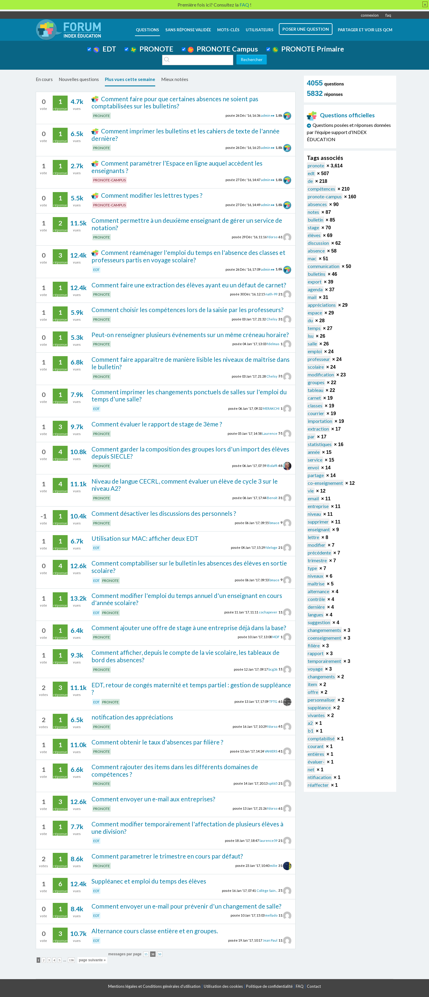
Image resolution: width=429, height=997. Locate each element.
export (314, 281)
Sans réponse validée (188, 29)
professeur (319, 359)
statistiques (320, 444)
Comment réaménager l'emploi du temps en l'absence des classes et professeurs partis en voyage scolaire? (188, 256)
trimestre (317, 560)
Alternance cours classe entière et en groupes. (154, 930)
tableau (315, 390)
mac (312, 258)
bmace (274, 522)
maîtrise (316, 583)
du (310, 320)
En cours (44, 79)
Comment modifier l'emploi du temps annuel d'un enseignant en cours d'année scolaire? (186, 599)
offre (313, 692)
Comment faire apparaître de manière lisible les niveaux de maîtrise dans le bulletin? (190, 363)
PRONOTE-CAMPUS (109, 180)
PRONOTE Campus (223, 49)
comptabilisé (321, 738)
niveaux (315, 576)
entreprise (318, 506)
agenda (315, 289)
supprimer (318, 521)
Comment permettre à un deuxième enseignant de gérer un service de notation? (186, 223)
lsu (310, 336)
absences (317, 204)
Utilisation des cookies (223, 986)
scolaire (316, 367)
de (310, 181)
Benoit (272, 498)
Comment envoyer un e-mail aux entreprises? (153, 799)
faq (388, 15)
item (312, 684)
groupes (316, 382)
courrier (316, 413)
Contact (314, 986)
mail (312, 297)
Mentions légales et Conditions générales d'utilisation (154, 986)
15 (146, 954)
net (311, 769)
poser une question (305, 29)
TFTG (273, 701)
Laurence (269, 433)
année (314, 452)
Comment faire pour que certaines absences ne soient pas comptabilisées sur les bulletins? (174, 102)
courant (316, 746)
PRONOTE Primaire (308, 49)
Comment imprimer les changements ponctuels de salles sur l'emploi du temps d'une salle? (189, 395)
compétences (321, 188)
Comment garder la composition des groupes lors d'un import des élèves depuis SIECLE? (190, 452)
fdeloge (271, 547)
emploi (315, 351)
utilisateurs (259, 29)
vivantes (316, 715)
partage (316, 475)
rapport (316, 653)
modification (321, 374)
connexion (370, 15)
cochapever (268, 612)
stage (313, 227)
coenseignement (324, 638)
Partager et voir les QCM (365, 29)
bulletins (316, 274)
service (315, 459)
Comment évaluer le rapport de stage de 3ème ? (156, 424)
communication (323, 266)
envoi (313, 467)
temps (314, 328)
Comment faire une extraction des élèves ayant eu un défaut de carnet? (188, 285)
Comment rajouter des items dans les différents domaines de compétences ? (174, 770)
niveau (314, 514)
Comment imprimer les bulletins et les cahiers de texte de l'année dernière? (185, 134)
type (312, 568)
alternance (318, 591)
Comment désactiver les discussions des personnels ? (163, 513)
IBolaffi (272, 466)
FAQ (300, 986)
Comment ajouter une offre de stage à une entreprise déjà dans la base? (188, 627)
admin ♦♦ (267, 115)
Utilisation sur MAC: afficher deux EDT (144, 538)
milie (273, 865)
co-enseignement (325, 483)
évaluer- (316, 761)
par (311, 436)
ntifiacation (319, 777)
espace (315, 312)
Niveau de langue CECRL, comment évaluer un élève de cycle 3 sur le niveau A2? (184, 484)
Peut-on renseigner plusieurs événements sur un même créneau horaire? (190, 334)
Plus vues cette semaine (130, 79)
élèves (314, 235)
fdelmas (273, 344)
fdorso (272, 237)
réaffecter (318, 785)
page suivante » (92, 960)
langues (315, 614)
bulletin (315, 219)
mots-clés (228, 29)
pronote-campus (325, 196)
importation (320, 421)
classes (315, 405)
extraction (318, 428)
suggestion (319, 622)
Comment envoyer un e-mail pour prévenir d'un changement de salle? (186, 906)
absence (316, 250)
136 (71, 960)
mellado (271, 915)
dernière (316, 607)
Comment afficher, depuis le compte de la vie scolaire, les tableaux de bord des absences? (185, 656)
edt (311, 173)
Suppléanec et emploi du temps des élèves (148, 881)
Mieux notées (174, 79)
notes (313, 212)
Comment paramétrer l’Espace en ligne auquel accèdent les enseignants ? (176, 166)
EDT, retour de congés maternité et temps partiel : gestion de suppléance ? (191, 688)
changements (321, 676)
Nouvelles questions (79, 79)
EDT (104, 49)
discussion (318, 243)
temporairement (324, 661)
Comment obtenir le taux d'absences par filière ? (157, 742)
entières (316, 754)
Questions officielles (341, 115)
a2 (310, 723)
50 (159, 954)
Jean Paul (270, 940)
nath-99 (271, 294)
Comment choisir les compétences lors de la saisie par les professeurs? (187, 309)
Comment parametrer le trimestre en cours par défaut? (167, 856)
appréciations (322, 305)
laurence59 (268, 840)
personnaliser (321, 699)
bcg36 (272, 669)
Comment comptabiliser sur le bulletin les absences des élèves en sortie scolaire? (189, 566)
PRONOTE (151, 49)
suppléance (319, 707)
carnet (314, 398)
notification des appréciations (132, 717)
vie (311, 490)
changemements (324, 630)
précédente (319, 552)
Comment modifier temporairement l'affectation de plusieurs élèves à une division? (187, 827)
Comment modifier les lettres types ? (151, 195)
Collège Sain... (267, 890)
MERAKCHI (271, 408)
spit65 (272, 783)
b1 (310, 730)
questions (147, 29)
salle (312, 343)
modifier (316, 545)
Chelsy (271, 319)
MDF (275, 637)
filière (314, 645)
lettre (313, 537)
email (313, 498)
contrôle (316, 599)
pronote (316, 165)
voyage (315, 669)
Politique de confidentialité (269, 986)
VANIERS (271, 751)
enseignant (319, 529)
